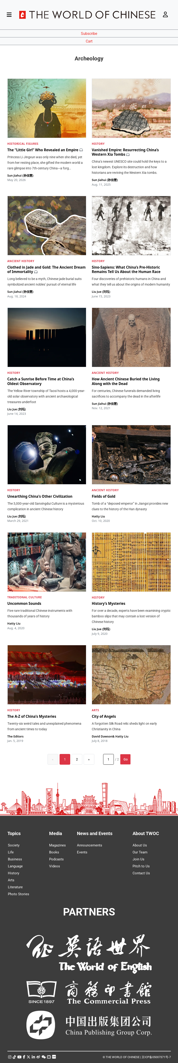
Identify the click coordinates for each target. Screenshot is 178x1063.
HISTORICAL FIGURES (22, 144)
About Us (140, 845)
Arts (11, 880)
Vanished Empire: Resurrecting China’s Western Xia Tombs (125, 152)
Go (126, 759)
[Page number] (108, 759)
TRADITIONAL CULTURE (24, 597)
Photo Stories (18, 894)
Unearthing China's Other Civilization (40, 496)
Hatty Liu (98, 516)
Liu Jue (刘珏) (101, 292)
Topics (14, 833)
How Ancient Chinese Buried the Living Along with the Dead (126, 381)
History (13, 873)
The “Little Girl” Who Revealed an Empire (42, 150)
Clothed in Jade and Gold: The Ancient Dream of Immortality (46, 269)
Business (15, 859)
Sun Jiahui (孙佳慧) (20, 175)
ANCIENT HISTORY (20, 261)
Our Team (140, 852)
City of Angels (104, 716)
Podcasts (56, 859)
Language (15, 866)
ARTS (95, 710)
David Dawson (102, 736)
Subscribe (89, 33)
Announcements (89, 845)
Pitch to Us (141, 866)
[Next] (89, 759)
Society (13, 845)
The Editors (15, 736)
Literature (15, 887)
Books (54, 852)
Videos (54, 866)
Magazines (57, 845)
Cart (89, 41)
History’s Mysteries (108, 603)
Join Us (138, 859)
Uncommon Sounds (24, 603)
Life (11, 852)
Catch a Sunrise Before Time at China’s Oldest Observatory (40, 381)
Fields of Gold (103, 496)
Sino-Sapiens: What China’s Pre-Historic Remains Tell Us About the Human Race (126, 269)
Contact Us (141, 873)
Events (82, 852)
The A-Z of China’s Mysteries (31, 716)
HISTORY (98, 144)
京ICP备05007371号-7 (156, 1057)
